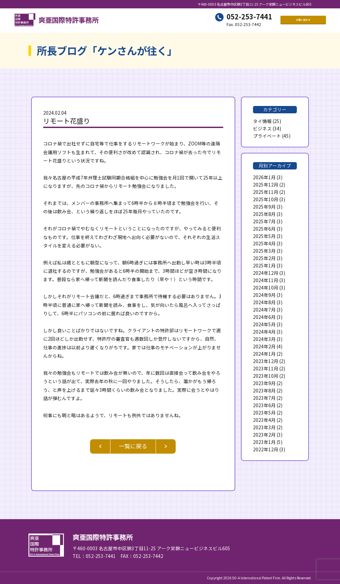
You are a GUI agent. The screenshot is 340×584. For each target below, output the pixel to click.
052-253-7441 (249, 17)
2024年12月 (265, 272)
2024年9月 (264, 294)
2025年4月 (264, 243)
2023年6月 (264, 405)
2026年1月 (264, 177)
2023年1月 (264, 442)
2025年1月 (264, 265)
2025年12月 (265, 184)
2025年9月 (264, 206)
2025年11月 (265, 192)
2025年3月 (264, 250)
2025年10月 (265, 199)
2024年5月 (264, 324)
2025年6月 (264, 228)
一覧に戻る (133, 446)
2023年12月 (265, 361)
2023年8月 (264, 390)
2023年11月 (265, 368)
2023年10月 (265, 375)
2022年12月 (265, 449)
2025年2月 (264, 258)
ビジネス (262, 128)
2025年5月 (264, 236)
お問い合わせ (303, 20)
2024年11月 (265, 280)
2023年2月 (264, 434)
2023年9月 (264, 383)
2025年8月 (264, 214)
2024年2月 (264, 346)
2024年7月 (264, 309)
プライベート (267, 135)
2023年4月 (264, 420)
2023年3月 (264, 427)
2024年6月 (264, 317)
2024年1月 (264, 353)
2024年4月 (264, 331)
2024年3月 (264, 339)
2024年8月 (264, 302)
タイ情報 (262, 121)
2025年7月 (264, 221)
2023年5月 (264, 412)
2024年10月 (265, 287)
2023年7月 (264, 397)
